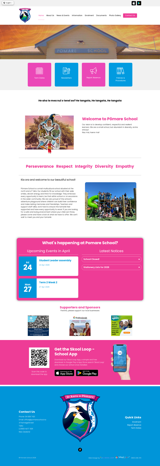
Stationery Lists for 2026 (96, 268)
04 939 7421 (30, 416)
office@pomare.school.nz (35, 419)
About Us (50, 15)
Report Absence (134, 425)
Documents (101, 15)
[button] (7, 3)
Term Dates (136, 428)
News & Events (63, 15)
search (140, 16)
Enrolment (89, 15)
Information (77, 15)
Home (41, 15)
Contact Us (130, 15)
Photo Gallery (115, 15)
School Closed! (91, 260)
